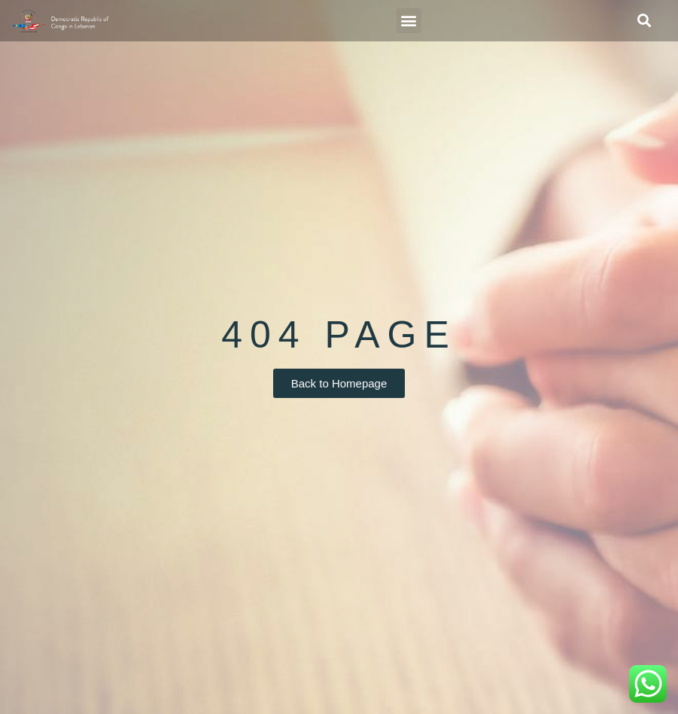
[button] (409, 20)
